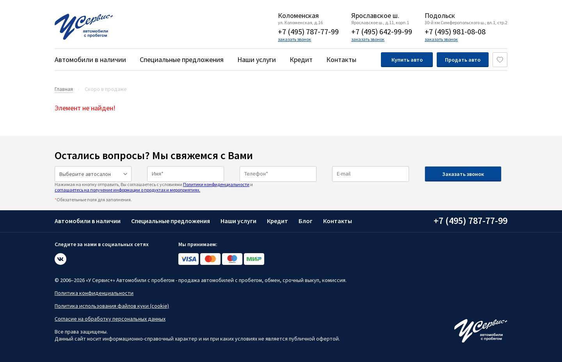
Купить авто (407, 59)
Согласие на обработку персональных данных (110, 318)
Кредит (301, 59)
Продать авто (462, 59)
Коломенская (298, 16)
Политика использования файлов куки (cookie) (112, 305)
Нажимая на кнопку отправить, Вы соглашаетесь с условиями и (154, 187)
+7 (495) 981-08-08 (455, 31)
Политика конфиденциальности (94, 292)
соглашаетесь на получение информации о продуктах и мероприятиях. (127, 190)
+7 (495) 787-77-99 (308, 31)
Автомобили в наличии (90, 59)
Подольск (440, 16)
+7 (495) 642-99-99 (381, 31)
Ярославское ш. (375, 16)
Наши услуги (256, 59)
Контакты (341, 59)
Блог (306, 221)
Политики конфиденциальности (216, 184)
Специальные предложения (182, 59)
